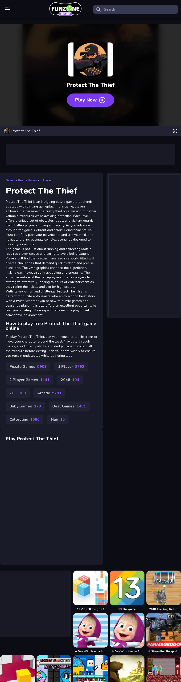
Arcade (49, 393)
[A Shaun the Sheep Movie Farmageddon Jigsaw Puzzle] (163, 633)
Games (10, 180)
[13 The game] (127, 591)
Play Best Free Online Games (65, 9)
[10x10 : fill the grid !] (90, 591)
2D (17, 393)
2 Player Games (29, 380)
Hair (58, 419)
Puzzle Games (27, 180)
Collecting (24, 419)
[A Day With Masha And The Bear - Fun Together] (127, 633)
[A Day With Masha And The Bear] (90, 633)
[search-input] (139, 9)
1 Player (45, 180)
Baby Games (25, 406)
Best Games (69, 406)
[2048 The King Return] (163, 591)
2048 (70, 380)
